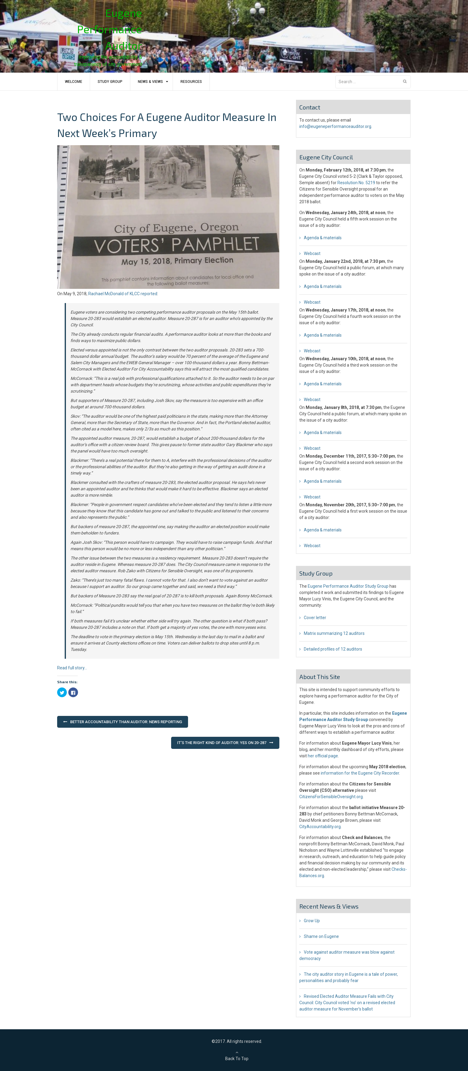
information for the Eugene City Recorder (360, 773)
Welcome (73, 82)
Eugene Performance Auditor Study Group (348, 586)
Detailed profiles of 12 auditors (333, 649)
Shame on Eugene (321, 936)
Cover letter (315, 617)
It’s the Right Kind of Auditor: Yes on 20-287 (221, 742)
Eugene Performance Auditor (109, 29)
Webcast (312, 253)
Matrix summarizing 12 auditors (334, 633)
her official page (323, 755)
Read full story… (72, 667)
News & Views (150, 82)
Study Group (110, 82)
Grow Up (312, 920)
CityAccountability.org (320, 826)
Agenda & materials (323, 237)
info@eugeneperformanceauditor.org (335, 126)
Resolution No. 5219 (356, 182)
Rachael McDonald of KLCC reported (122, 293)
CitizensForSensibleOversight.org (331, 796)
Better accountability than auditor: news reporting (126, 722)
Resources (191, 82)
